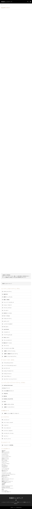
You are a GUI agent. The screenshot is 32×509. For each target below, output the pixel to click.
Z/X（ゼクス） (6, 326)
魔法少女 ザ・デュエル (8, 342)
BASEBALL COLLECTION (8, 398)
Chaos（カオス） (7, 337)
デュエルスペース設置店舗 (8, 445)
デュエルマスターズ (5, 454)
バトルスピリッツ (7, 332)
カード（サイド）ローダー (8, 422)
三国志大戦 (6, 393)
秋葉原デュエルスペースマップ (7, 283)
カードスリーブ (6, 419)
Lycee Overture (6, 329)
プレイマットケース (7, 438)
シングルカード (4, 502)
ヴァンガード (6, 310)
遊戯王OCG (6, 294)
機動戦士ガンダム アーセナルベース (7, 481)
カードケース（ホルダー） (8, 430)
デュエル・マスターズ (7, 305)
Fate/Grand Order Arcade (8, 385)
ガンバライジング (7, 368)
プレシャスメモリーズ (7, 340)
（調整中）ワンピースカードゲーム (10, 356)
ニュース (21, 502)
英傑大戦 (5, 396)
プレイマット (6, 436)
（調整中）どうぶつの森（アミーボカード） (11, 413)
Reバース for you (7, 315)
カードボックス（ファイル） (9, 433)
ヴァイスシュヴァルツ (7, 307)
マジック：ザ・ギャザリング (9, 302)
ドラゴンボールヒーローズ (8, 362)
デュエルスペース (13, 502)
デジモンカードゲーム (7, 318)
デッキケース (6, 425)
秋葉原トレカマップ (16, 498)
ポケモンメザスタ (4, 490)
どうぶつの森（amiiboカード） (6, 491)
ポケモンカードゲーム (7, 291)
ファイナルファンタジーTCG (9, 348)
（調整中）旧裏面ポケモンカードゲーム (11, 353)
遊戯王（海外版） (7, 299)
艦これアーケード (7, 388)
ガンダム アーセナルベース (8, 370)
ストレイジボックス (7, 427)
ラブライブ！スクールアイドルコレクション (8, 474)
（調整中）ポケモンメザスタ (9, 404)
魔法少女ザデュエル (5, 470)
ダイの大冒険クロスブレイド (9, 390)
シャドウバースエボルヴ (5, 463)
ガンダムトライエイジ (7, 373)
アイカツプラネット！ (7, 376)
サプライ (8, 502)
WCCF (5, 401)
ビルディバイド (6, 321)
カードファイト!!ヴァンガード (6, 456)
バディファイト (6, 345)
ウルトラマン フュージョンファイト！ (8, 488)
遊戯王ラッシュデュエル (8, 296)
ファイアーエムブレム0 (8, 334)
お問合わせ (15, 503)
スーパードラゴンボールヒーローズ (10, 365)
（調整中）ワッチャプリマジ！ (9, 407)
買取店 (18, 502)
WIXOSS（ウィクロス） (8, 313)
